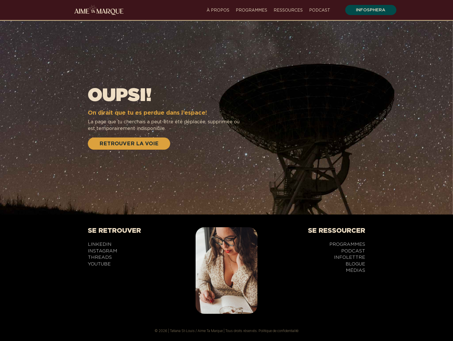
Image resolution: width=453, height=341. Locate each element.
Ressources (288, 10)
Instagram (102, 252)
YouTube (99, 265)
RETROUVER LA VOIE (129, 143)
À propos (218, 10)
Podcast (319, 10)
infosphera (370, 9)
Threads (100, 258)
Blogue (355, 265)
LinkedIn (100, 245)
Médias (355, 271)
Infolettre (349, 258)
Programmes (251, 10)
